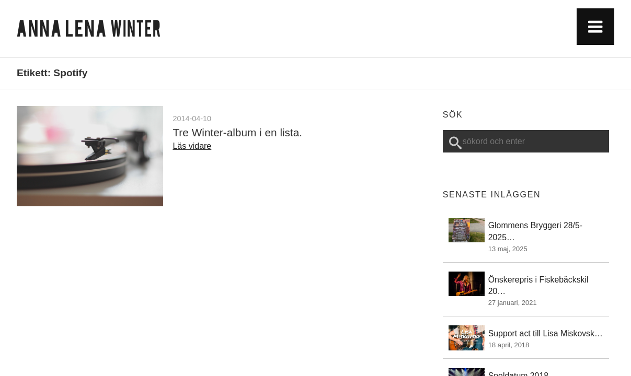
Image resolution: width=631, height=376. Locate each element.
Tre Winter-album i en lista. (237, 132)
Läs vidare (192, 146)
